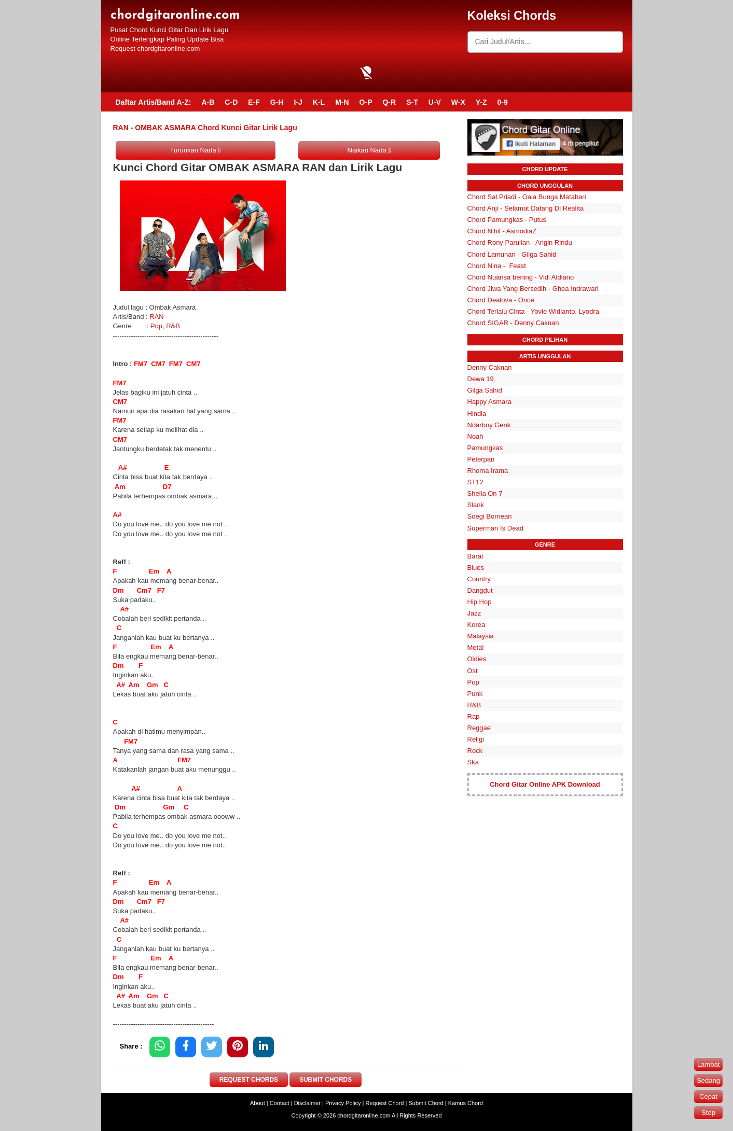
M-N (342, 102)
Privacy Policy (343, 1103)
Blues (476, 567)
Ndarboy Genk (489, 425)
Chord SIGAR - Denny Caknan (513, 323)
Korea (476, 625)
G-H (277, 102)
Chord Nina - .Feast (496, 266)
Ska (473, 762)
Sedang (708, 1080)
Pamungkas (485, 448)
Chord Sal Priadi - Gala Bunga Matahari (526, 197)
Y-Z (481, 102)
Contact (279, 1103)
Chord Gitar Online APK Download (545, 784)
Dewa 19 (480, 379)
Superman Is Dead (495, 528)
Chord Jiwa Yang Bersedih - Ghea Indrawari (533, 288)
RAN (156, 316)
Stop (708, 1112)
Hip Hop (479, 602)
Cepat (708, 1096)
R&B (173, 326)
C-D (231, 102)
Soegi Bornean (489, 516)
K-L (319, 102)
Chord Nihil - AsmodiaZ (502, 231)
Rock (475, 751)
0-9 (502, 102)
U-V (434, 102)
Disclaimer (307, 1103)
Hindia (477, 413)
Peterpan (481, 459)
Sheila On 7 (485, 493)
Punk (475, 693)
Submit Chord (425, 1103)
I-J (298, 102)
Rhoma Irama (487, 470)
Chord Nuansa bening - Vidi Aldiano (520, 277)
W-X (458, 102)
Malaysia (480, 636)
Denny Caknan (489, 367)
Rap (473, 716)
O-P (365, 102)
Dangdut (480, 590)
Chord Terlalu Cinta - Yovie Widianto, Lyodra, (534, 311)
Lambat (708, 1064)
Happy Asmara (489, 402)
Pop (156, 326)
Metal (475, 647)
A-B (207, 102)
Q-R (389, 102)
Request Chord (384, 1103)
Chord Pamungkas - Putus (506, 220)
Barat (475, 556)
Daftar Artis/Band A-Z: (153, 102)
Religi (476, 739)
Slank (476, 505)
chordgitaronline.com (175, 15)
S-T (412, 102)
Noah (475, 436)
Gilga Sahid (484, 390)
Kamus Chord (465, 1103)
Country (479, 579)
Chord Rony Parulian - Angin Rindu (519, 242)
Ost (472, 671)
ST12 (475, 482)
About (257, 1103)
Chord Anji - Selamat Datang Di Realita (525, 208)
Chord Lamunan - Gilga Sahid (512, 254)
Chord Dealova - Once (500, 300)
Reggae (479, 728)
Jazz (474, 613)
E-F (254, 102)
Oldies (477, 659)
